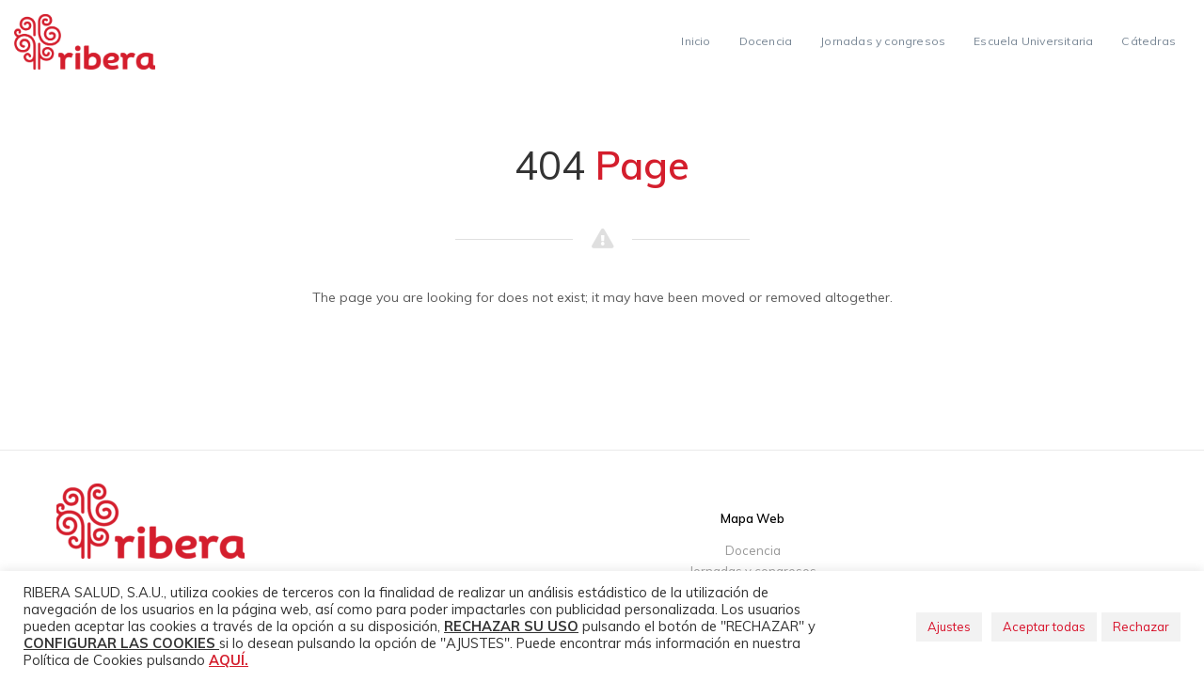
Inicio (695, 41)
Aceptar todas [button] (1044, 626)
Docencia (766, 41)
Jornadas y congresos (882, 41)
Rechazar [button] (1141, 626)
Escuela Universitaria (1033, 41)
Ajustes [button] (949, 626)
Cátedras (1148, 41)
